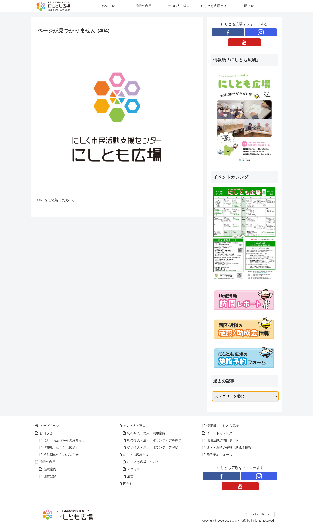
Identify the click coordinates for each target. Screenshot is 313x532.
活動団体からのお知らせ (61, 454)
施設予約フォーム (219, 454)
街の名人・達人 (134, 425)
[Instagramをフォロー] (261, 32)
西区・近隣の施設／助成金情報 (229, 447)
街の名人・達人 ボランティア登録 (152, 447)
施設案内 (50, 469)
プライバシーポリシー (258, 514)
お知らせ (46, 433)
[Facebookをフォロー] (228, 32)
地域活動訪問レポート (223, 440)
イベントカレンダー (221, 433)
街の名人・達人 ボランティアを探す (154, 440)
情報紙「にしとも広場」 (61, 447)
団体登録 (50, 476)
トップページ (49, 425)
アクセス (133, 469)
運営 (130, 476)
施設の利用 (47, 462)
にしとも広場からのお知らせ (64, 440)
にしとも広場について (143, 462)
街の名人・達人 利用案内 (146, 433)
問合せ (128, 483)
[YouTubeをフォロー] (244, 42)
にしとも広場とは (136, 454)
